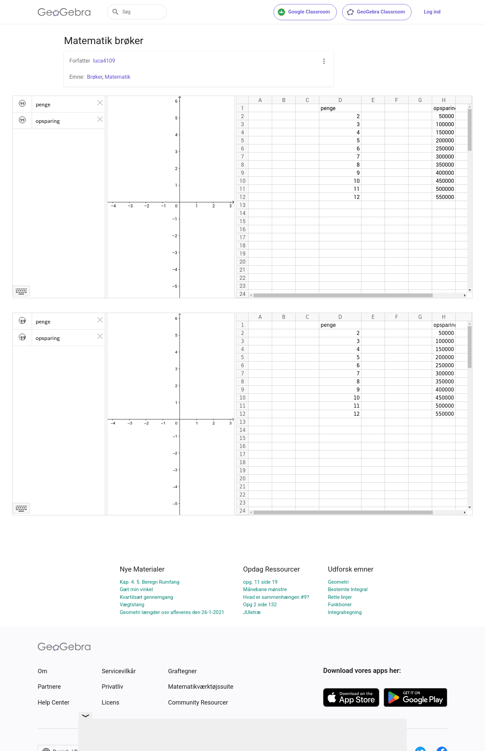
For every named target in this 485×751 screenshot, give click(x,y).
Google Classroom (304, 12)
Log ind (432, 12)
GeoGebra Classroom (375, 12)
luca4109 (104, 61)
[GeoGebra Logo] (64, 12)
